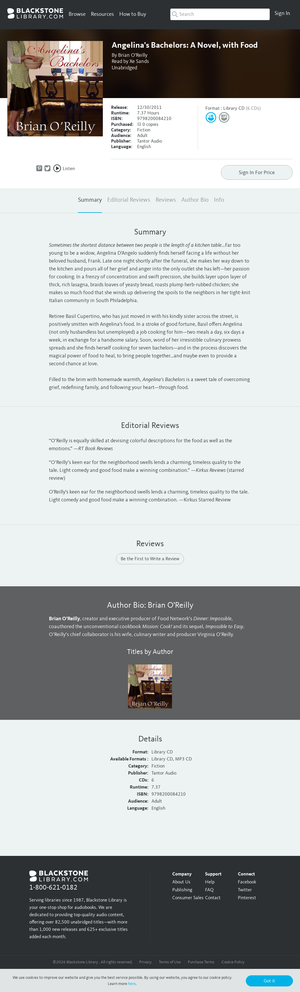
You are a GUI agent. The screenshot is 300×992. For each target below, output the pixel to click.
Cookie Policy (233, 962)
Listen (69, 169)
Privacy (145, 962)
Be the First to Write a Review (150, 559)
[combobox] (220, 14)
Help (209, 882)
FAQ (209, 890)
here (132, 984)
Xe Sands (139, 61)
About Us (181, 882)
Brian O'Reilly (132, 55)
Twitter (245, 890)
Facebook (247, 882)
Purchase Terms (201, 962)
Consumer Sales (188, 898)
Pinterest (247, 898)
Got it (269, 981)
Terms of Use (170, 962)
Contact (213, 898)
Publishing (182, 890)
